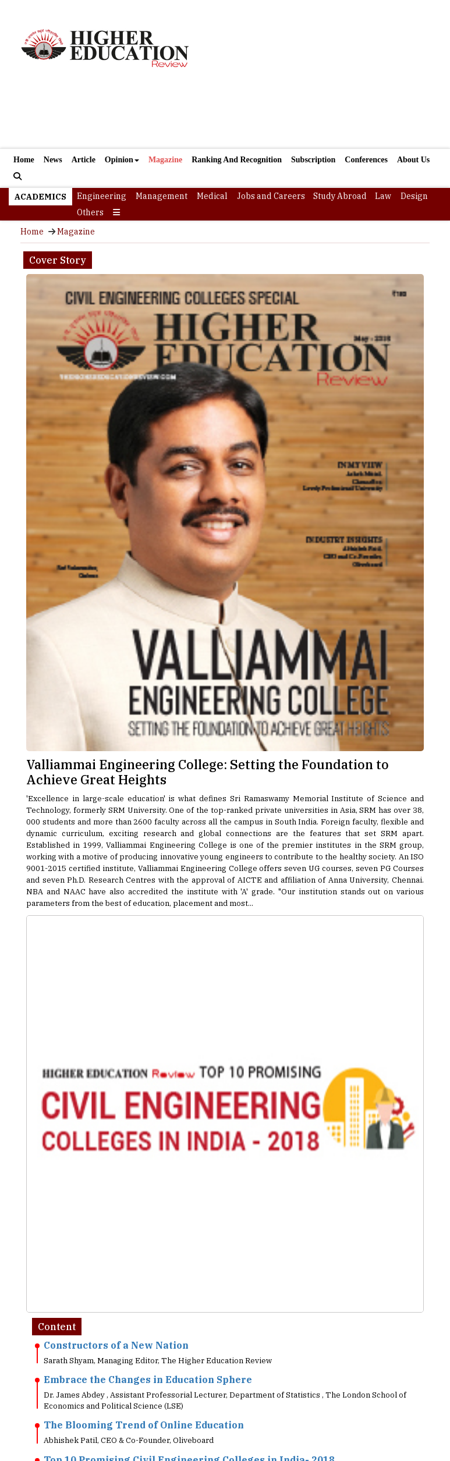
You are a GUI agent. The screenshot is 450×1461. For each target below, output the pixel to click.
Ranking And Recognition (237, 159)
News (53, 159)
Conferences (366, 159)
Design (414, 196)
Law (383, 196)
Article (83, 159)
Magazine (165, 159)
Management (161, 196)
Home (23, 159)
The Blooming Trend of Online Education (144, 1425)
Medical (212, 196)
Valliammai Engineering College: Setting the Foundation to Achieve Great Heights (207, 772)
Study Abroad (340, 196)
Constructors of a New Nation (116, 1345)
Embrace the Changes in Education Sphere (148, 1379)
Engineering (101, 196)
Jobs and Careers (271, 196)
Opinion (122, 159)
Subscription (313, 159)
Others (90, 212)
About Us (413, 159)
